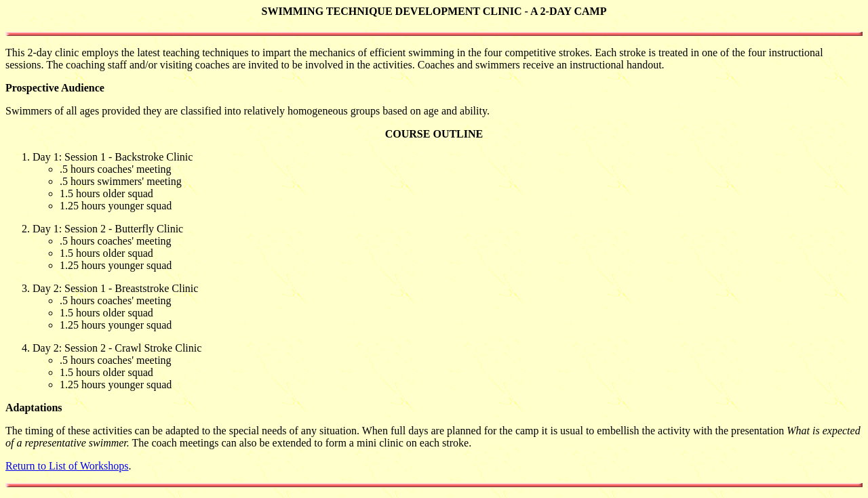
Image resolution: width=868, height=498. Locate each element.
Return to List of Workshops (67, 466)
